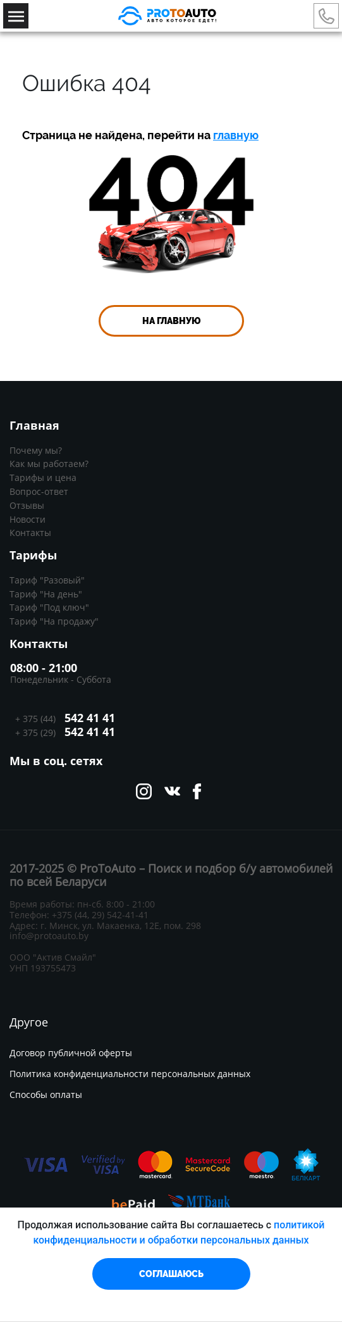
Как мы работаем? (49, 464)
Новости (27, 519)
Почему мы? (35, 450)
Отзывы (26, 505)
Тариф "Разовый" (47, 580)
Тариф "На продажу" (54, 621)
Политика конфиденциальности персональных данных (129, 1074)
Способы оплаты (45, 1095)
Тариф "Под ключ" (49, 607)
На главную (171, 321)
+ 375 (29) (64, 732)
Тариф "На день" (45, 594)
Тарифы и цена (42, 477)
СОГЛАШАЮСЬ (171, 1274)
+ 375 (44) (62, 718)
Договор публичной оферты (70, 1053)
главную (236, 135)
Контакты (30, 533)
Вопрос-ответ (38, 491)
